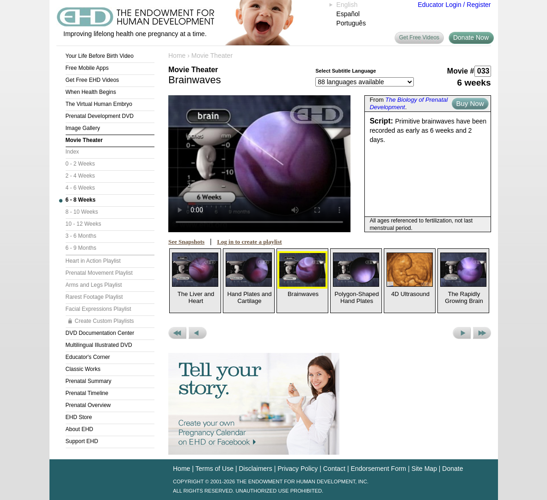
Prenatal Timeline (87, 393)
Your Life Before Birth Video (100, 56)
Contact (334, 468)
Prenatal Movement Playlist (99, 273)
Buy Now (470, 103)
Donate (452, 468)
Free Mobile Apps (87, 68)
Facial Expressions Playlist (98, 309)
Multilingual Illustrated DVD (99, 345)
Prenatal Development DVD (100, 116)
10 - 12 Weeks (83, 224)
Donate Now (471, 37)
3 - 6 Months (81, 236)
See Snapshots (186, 241)
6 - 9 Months (81, 248)
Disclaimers (255, 468)
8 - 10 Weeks (82, 212)
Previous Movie (198, 333)
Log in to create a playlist (249, 241)
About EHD (79, 429)
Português (351, 23)
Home (176, 55)
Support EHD (82, 441)
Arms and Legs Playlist (94, 285)
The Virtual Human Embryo (99, 104)
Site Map (424, 468)
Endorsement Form (378, 468)
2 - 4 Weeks (80, 176)
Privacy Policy (297, 468)
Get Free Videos (419, 37)
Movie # (460, 71)
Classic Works (83, 369)
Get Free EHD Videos (92, 80)
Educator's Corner (88, 357)
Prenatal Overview (88, 405)
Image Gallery (83, 128)
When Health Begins (91, 92)
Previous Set (177, 333)
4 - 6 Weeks (80, 188)
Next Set (482, 333)
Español (348, 14)
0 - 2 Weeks (80, 163)
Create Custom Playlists (104, 321)
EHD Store (79, 417)
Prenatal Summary (88, 381)
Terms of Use (215, 468)
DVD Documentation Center (100, 333)
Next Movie (462, 333)
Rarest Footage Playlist (94, 297)
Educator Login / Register (454, 4)
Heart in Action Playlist (93, 261)
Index (72, 151)
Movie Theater (84, 140)
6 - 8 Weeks (81, 200)
